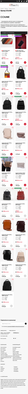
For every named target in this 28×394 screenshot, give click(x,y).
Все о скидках (3, 350)
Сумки (2, 366)
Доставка (14, 348)
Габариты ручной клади (17, 354)
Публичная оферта (4, 354)
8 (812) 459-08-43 (12, 330)
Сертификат (16, 369)
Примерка (2, 351)
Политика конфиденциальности (6, 356)
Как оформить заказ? (16, 347)
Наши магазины (3, 347)
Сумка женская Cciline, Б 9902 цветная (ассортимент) (7, 82)
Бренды (6, 8)
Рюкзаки (2, 369)
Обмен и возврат (16, 351)
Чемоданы (2, 368)
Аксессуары (16, 368)
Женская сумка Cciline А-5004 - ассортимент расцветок (7, 51)
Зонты (2, 371)
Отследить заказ (4, 353)
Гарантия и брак (16, 353)
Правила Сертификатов (17, 357)
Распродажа (16, 371)
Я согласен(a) (12, 326)
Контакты (2, 361)
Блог (1, 359)
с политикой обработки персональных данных (15, 326)
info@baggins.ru (16, 332)
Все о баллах (3, 348)
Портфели (15, 366)
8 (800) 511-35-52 (3, 330)
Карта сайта (15, 360)
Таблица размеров (16, 356)
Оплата (14, 350)
